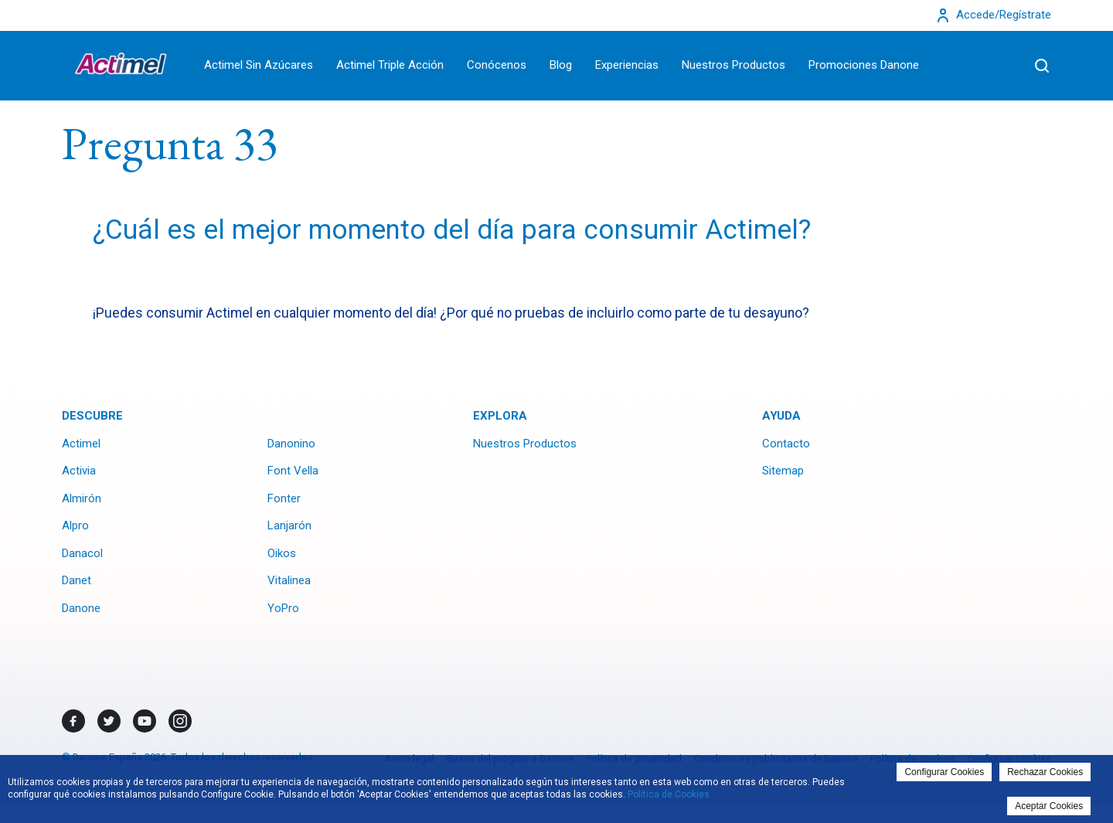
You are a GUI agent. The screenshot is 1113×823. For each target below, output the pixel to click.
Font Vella (292, 471)
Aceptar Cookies (1049, 806)
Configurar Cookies (944, 772)
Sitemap (783, 471)
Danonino (291, 444)
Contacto (786, 444)
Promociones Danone (863, 65)
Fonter (284, 498)
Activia (79, 471)
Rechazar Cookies (1045, 772)
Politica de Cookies (669, 794)
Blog (561, 65)
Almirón (81, 498)
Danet (76, 580)
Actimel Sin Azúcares (258, 65)
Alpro (75, 525)
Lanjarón (289, 525)
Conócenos (496, 65)
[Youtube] (144, 721)
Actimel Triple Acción (390, 65)
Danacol (82, 553)
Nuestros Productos (733, 65)
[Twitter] (109, 721)
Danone (81, 608)
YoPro (283, 608)
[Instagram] (180, 721)
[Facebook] (73, 721)
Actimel (81, 444)
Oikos (281, 553)
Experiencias (627, 65)
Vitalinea (289, 580)
